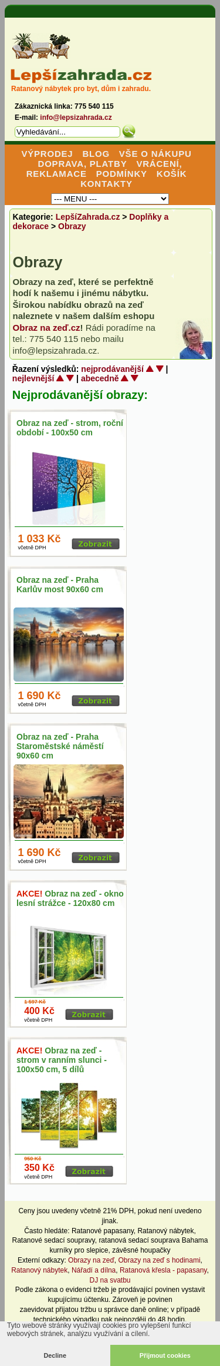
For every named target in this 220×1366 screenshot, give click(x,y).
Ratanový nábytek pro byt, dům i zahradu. (81, 89)
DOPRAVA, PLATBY (82, 164)
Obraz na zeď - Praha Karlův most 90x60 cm (59, 584)
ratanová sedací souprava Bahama (153, 1240)
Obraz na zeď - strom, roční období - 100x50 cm (69, 427)
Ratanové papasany (103, 1231)
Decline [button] (55, 1355)
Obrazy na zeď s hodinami (160, 1260)
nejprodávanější (112, 369)
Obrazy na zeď (91, 1260)
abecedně (100, 378)
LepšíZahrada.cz (88, 216)
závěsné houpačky (141, 1250)
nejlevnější (33, 378)
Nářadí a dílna (94, 1270)
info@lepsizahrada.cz (75, 117)
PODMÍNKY (121, 174)
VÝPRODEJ (47, 154)
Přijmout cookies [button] (165, 1355)
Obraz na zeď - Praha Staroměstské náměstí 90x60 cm (60, 746)
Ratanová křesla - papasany (163, 1270)
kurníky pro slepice (78, 1250)
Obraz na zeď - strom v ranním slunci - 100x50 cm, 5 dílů (61, 1060)
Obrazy (72, 226)
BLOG (96, 154)
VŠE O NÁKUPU (155, 154)
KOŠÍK (172, 174)
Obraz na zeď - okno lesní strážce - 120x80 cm (70, 898)
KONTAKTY (106, 184)
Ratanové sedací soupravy (53, 1240)
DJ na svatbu (109, 1280)
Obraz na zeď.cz (46, 328)
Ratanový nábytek (165, 1231)
